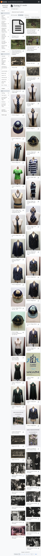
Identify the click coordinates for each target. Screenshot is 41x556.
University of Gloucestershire (5, 68)
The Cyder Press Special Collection (5, 42)
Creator (3, 51)
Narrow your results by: (5, 6)
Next (36, 554)
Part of (3, 10)
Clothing (5, 93)
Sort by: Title (27, 17)
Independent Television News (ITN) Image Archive (5, 30)
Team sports (5, 95)
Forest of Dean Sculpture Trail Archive (5, 17)
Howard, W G (5, 80)
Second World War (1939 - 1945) (5, 98)
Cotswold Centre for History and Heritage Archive (5, 36)
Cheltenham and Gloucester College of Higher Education (5, 61)
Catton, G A (5, 75)
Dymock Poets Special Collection (5, 47)
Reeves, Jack (5, 73)
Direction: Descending (35, 17)
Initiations (5, 102)
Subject (3, 88)
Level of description (4, 110)
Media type (4, 115)
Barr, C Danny (5, 85)
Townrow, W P (5, 78)
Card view (20, 15)
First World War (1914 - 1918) (5, 105)
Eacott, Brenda (5, 71)
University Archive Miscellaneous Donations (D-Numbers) (5, 24)
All (1, 13)
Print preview (14, 15)
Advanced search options (18, 12)
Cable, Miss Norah (5, 82)
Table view (26, 15)
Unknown (5, 56)
